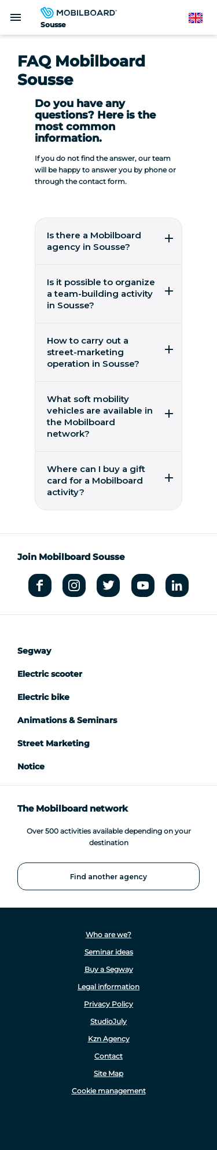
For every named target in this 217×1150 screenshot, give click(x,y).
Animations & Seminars (67, 720)
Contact (108, 1056)
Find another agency (108, 876)
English (201, 18)
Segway (34, 651)
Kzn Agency (109, 1038)
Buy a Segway (108, 969)
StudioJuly (108, 1021)
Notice (31, 766)
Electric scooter (49, 674)
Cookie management (109, 1090)
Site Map (108, 1073)
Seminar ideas (108, 952)
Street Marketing (53, 743)
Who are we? (108, 934)
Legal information (108, 986)
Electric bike (43, 697)
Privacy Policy (108, 1004)
